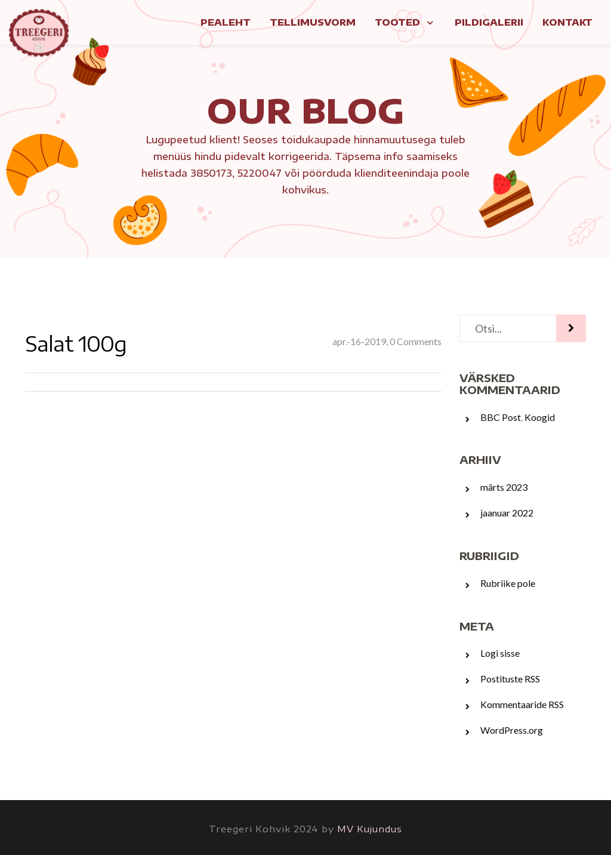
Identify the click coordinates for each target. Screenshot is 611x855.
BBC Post (500, 417)
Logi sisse (500, 653)
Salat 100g (75, 343)
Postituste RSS (510, 678)
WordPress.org (511, 730)
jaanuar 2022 (506, 512)
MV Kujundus (369, 828)
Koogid (539, 417)
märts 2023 (503, 487)
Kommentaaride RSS (522, 704)
